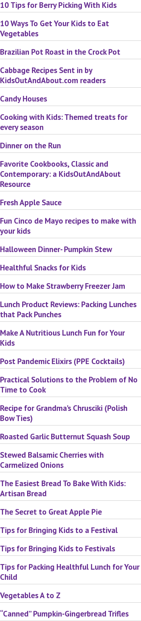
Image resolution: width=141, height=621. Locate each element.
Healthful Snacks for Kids (43, 268)
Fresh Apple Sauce (31, 202)
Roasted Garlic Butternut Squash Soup (65, 436)
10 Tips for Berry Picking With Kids (58, 5)
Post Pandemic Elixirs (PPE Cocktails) (62, 361)
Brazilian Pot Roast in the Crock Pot (60, 52)
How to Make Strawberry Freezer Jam (62, 286)
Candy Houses (23, 99)
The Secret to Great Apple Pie (51, 512)
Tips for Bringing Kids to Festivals (57, 548)
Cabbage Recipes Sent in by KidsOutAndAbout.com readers (53, 75)
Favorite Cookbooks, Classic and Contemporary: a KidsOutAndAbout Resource (60, 174)
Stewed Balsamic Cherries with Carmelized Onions (52, 460)
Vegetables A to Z (30, 595)
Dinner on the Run (30, 145)
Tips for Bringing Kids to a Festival (59, 530)
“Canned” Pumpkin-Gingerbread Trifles (64, 614)
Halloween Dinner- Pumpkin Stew (56, 249)
